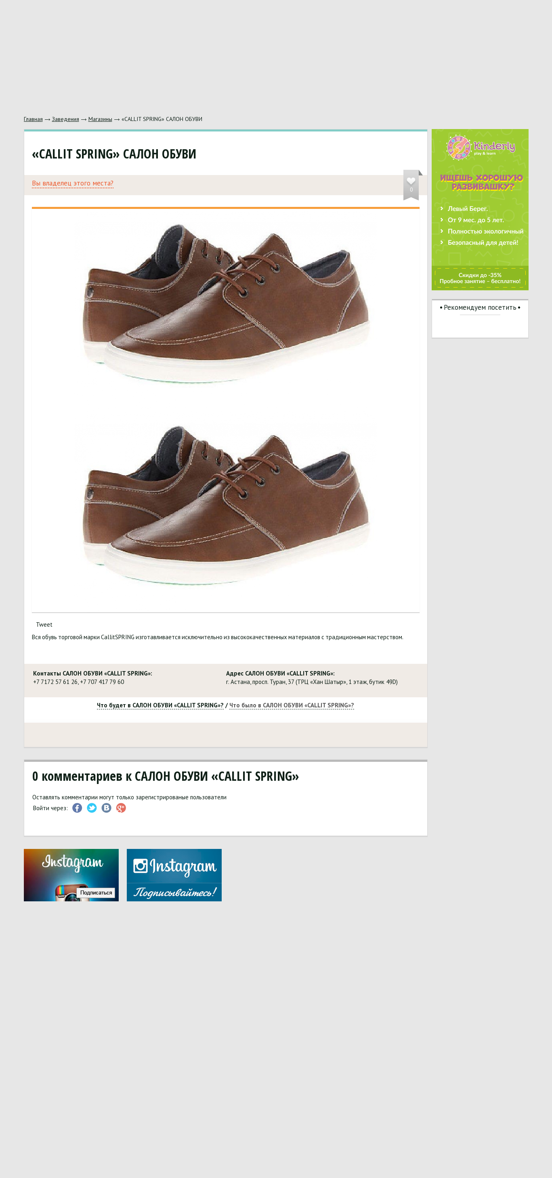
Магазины (100, 119)
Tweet (44, 624)
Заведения (65, 119)
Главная (33, 119)
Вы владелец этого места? (72, 183)
